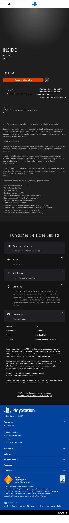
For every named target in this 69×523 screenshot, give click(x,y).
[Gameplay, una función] (34, 316)
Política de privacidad (17, 506)
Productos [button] (34, 448)
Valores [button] (34, 454)
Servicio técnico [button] (34, 459)
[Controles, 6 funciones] (34, 295)
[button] (50, 91)
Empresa (7, 439)
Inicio (6, 416)
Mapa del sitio (56, 506)
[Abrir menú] (3, 4)
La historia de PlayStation (13, 442)
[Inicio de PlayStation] (34, 4)
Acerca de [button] (34, 422)
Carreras (7, 429)
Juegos (12, 416)
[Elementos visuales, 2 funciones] (34, 248)
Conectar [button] (34, 470)
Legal (6, 506)
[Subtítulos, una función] (34, 275)
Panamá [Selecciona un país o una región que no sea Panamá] (11, 503)
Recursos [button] (34, 465)
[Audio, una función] (34, 261)
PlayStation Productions (12, 435)
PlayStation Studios (11, 432)
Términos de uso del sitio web (38, 506)
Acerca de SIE (9, 425)
